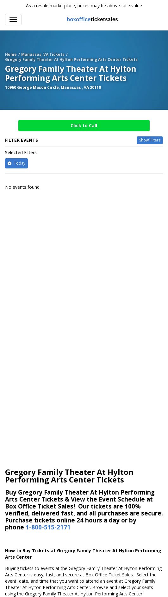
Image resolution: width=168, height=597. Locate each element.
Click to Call (84, 125)
